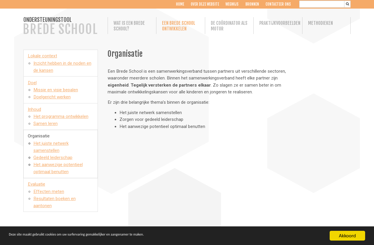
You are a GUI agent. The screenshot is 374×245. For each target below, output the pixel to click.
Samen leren (45, 123)
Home (179, 4)
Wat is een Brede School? (129, 26)
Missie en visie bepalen (55, 90)
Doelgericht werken (52, 97)
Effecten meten (48, 191)
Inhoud (34, 109)
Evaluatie (36, 184)
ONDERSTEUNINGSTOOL (60, 26)
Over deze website (204, 4)
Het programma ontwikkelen (60, 116)
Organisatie (39, 136)
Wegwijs (231, 4)
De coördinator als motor (229, 26)
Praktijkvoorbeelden (278, 23)
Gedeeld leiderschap (52, 157)
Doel (32, 82)
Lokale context (42, 56)
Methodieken (320, 23)
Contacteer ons (277, 4)
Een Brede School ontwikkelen (178, 26)
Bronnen (251, 4)
